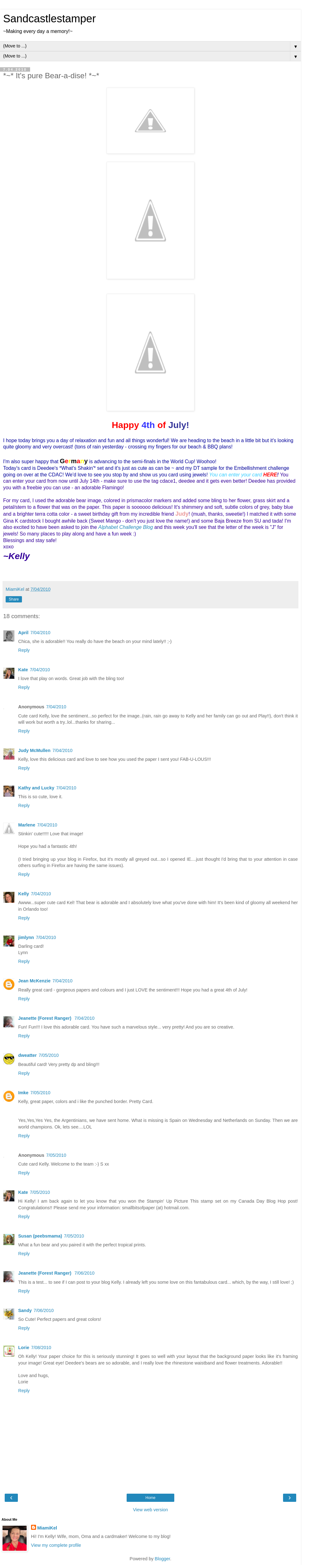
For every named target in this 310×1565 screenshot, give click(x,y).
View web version (150, 1509)
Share (14, 599)
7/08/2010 (41, 1347)
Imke (23, 1092)
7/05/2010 (49, 1055)
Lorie (23, 1347)
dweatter (27, 1055)
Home (150, 1498)
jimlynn (26, 937)
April (23, 632)
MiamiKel (47, 1527)
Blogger (162, 1558)
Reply (24, 650)
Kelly (23, 893)
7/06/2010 (85, 1273)
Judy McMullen (34, 750)
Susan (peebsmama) (40, 1235)
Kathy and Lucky (36, 787)
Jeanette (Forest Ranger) (45, 1018)
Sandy (25, 1310)
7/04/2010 (40, 632)
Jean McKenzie (34, 980)
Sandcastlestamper (49, 19)
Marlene (26, 824)
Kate (23, 669)
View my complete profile (56, 1545)
